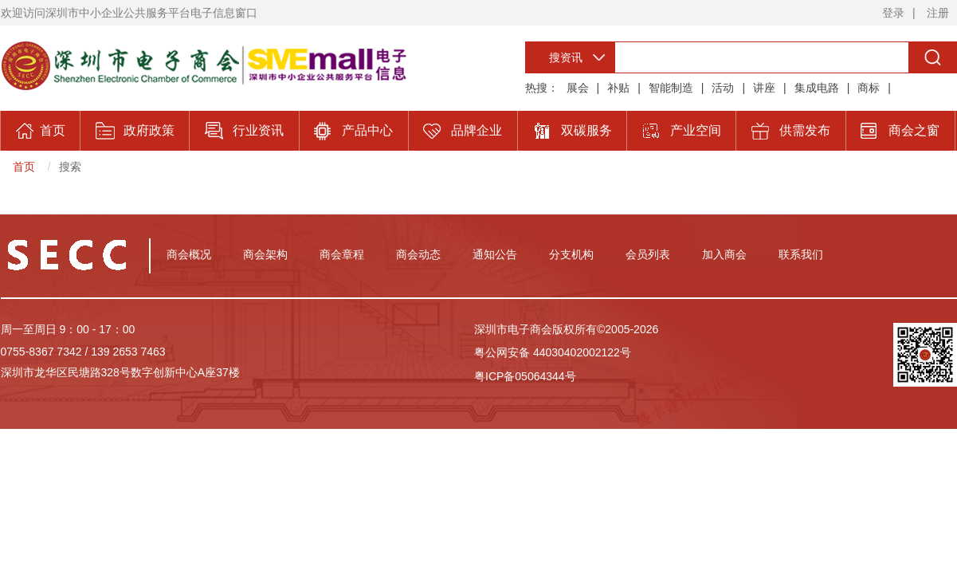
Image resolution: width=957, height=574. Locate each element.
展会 (578, 87)
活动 (723, 87)
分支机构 (571, 254)
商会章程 (342, 254)
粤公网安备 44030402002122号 (552, 352)
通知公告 (495, 254)
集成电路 (816, 87)
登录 (893, 12)
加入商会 (724, 254)
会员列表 (648, 254)
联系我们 (801, 254)
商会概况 (189, 254)
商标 (868, 87)
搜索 (70, 166)
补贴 (618, 87)
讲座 (764, 87)
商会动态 (418, 254)
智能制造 (671, 87)
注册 (938, 12)
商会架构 (265, 254)
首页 (24, 166)
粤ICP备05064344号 (525, 376)
